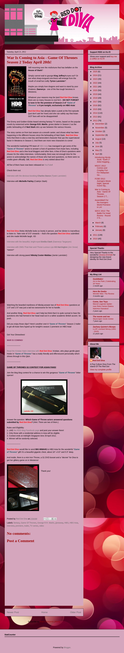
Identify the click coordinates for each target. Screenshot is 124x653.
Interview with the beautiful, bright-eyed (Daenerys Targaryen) (39, 242)
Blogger (67, 647)
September (100, 135)
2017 (95, 102)
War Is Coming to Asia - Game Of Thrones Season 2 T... (102, 193)
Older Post (75, 612)
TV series (34, 526)
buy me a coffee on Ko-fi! (103, 57)
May (97, 150)
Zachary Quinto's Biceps (104, 327)
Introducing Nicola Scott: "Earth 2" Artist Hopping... (103, 159)
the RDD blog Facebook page (26, 430)
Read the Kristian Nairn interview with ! (29, 351)
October (99, 131)
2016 (95, 105)
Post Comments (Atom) (50, 622)
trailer (26, 526)
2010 (95, 239)
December (100, 124)
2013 (95, 117)
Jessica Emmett (106, 255)
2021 (95, 86)
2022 (95, 83)
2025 (95, 71)
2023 (95, 79)
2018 (95, 98)
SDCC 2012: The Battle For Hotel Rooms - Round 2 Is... (102, 214)
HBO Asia (43, 146)
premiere (19, 526)
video (41, 526)
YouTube (48, 165)
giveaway (59, 523)
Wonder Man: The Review (103, 294)
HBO (66, 523)
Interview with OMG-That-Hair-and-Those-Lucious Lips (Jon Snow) (42, 247)
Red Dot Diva (99, 360)
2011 (95, 235)
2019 (95, 94)
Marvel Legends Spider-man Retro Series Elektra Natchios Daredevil (103, 306)
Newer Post (13, 612)
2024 (95, 75)
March (98, 223)
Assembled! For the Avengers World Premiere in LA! (102, 203)
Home (44, 612)
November (100, 128)
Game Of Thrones (28, 523)
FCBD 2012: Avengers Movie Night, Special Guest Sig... (103, 182)
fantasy (17, 523)
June (97, 146)
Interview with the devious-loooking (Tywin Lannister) (36, 176)
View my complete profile (101, 369)
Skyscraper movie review (103, 319)
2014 (95, 113)
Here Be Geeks (100, 291)
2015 (95, 109)
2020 (95, 90)
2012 (95, 120)
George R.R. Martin (45, 523)
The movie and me (101, 316)
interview (10, 526)
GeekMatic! (98, 279)
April (97, 154)
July (97, 143)
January (99, 230)
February (99, 226)
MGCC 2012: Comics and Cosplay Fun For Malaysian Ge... (102, 170)
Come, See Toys (100, 302)
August (98, 139)
